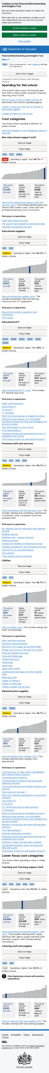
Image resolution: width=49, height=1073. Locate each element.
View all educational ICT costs (16, 390)
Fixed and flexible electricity (15, 653)
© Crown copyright (25, 1067)
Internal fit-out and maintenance (18, 550)
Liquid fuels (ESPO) (11, 668)
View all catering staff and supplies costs (21, 1021)
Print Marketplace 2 (11, 430)
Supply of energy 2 (11, 680)
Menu (4, 59)
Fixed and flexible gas (12, 656)
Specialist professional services (17, 227)
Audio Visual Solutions (12, 403)
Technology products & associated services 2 (23, 439)
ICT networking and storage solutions (20, 807)
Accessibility (16, 1035)
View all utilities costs (12, 627)
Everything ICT (9, 406)
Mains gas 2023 (9, 677)
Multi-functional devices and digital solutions (23, 416)
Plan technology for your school (17, 427)
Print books (7, 317)
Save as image (32, 143)
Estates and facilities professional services (22, 543)
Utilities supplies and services (16, 687)
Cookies (5, 1035)
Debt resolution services (13, 640)
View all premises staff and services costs (22, 510)
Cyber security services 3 (14, 792)
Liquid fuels (7, 665)
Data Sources (37, 1035)
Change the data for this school (17, 113)
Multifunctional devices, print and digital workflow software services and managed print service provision (24, 421)
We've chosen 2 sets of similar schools (20, 100)
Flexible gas (7, 662)
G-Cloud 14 (7, 409)
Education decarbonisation (14, 643)
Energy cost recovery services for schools (22, 650)
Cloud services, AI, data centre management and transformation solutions (23, 773)
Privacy (27, 1035)
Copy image (33, 149)
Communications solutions (14, 777)
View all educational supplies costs (18, 296)
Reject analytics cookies (24, 35)
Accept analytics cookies (24, 28)
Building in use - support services (18, 537)
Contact (5, 1037)
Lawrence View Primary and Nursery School (21, 80)
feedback (36, 64)
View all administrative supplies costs (19, 756)
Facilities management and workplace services (24, 547)
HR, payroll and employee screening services (23, 223)
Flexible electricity (10, 659)
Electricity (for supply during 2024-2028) (21, 646)
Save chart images (24, 73)
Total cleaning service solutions (17, 556)
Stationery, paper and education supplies (21, 842)
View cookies (24, 41)
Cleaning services (10, 540)
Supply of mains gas (11, 683)
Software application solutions (16, 833)
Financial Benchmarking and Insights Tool (22, 55)
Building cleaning (10, 534)
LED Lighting (8, 553)
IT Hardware (8, 413)
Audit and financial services (15, 220)
